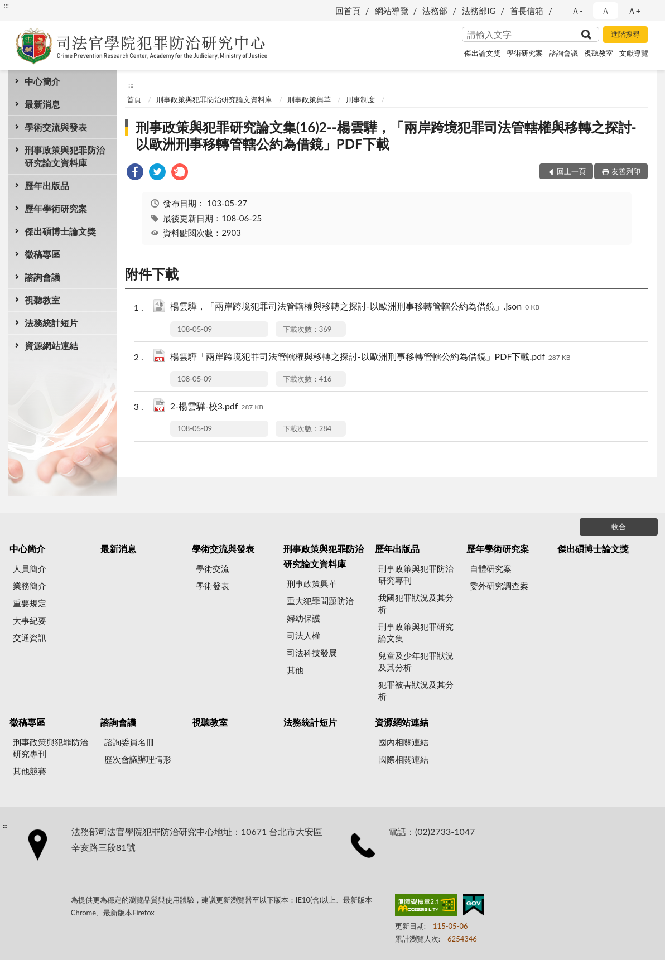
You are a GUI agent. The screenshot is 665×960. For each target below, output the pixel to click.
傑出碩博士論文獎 (60, 231)
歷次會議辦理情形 (137, 759)
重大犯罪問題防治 (320, 601)
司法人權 (303, 635)
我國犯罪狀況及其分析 (416, 603)
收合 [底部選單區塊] (618, 526)
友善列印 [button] (625, 171)
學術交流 (212, 568)
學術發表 (212, 586)
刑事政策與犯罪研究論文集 (416, 632)
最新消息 (42, 104)
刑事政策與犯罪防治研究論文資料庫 (65, 156)
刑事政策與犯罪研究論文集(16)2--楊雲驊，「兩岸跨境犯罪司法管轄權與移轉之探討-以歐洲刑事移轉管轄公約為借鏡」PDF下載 (386, 135)
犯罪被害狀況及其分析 (416, 690)
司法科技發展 (312, 653)
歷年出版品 (47, 185)
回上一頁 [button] (571, 171)
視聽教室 (598, 53)
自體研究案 (491, 568)
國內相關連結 (403, 742)
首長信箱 (526, 11)
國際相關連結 (403, 759)
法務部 (434, 11)
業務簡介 (29, 586)
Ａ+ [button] (634, 11)
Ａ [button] (605, 11)
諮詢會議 (563, 53)
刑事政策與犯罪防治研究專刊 (416, 574)
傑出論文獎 (482, 53)
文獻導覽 (633, 53)
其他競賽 (29, 771)
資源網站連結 (51, 345)
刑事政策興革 (309, 99)
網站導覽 (391, 11)
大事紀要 (29, 620)
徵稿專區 (42, 254)
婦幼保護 (303, 618)
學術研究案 (525, 53)
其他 (295, 670)
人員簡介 (29, 568)
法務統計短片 (51, 322)
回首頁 (347, 11)
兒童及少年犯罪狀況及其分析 (416, 661)
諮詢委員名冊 (129, 742)
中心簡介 (42, 81)
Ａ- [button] (577, 11)
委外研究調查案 (499, 586)
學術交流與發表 (56, 127)
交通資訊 (29, 638)
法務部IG (478, 11)
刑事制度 (360, 99)
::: (6, 5)
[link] (135, 173)
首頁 (134, 99)
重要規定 (29, 603)
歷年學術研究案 (56, 208)
